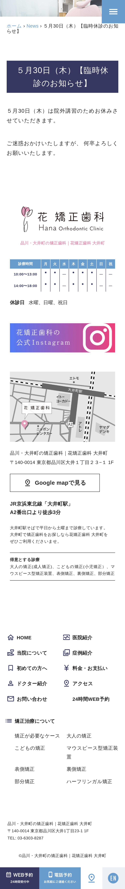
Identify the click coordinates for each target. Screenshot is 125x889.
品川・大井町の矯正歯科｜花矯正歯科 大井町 (64, 855)
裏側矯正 (76, 769)
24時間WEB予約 (90, 699)
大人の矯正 (79, 735)
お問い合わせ (32, 699)
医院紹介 (82, 637)
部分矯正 (25, 781)
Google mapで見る (60, 483)
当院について (32, 653)
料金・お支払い (90, 668)
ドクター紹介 (32, 683)
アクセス (82, 683)
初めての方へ (32, 668)
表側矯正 (25, 769)
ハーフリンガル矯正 (89, 781)
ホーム (14, 26)
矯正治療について (35, 721)
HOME (24, 637)
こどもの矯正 (30, 748)
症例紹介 (82, 653)
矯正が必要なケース (37, 735)
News (33, 26)
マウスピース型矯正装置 (92, 752)
